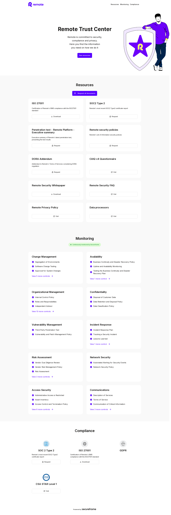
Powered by (84, 509)
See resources (84, 55)
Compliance (134, 4)
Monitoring (124, 4)
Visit (113, 172)
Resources (115, 4)
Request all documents (84, 93)
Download (56, 116)
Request (113, 116)
